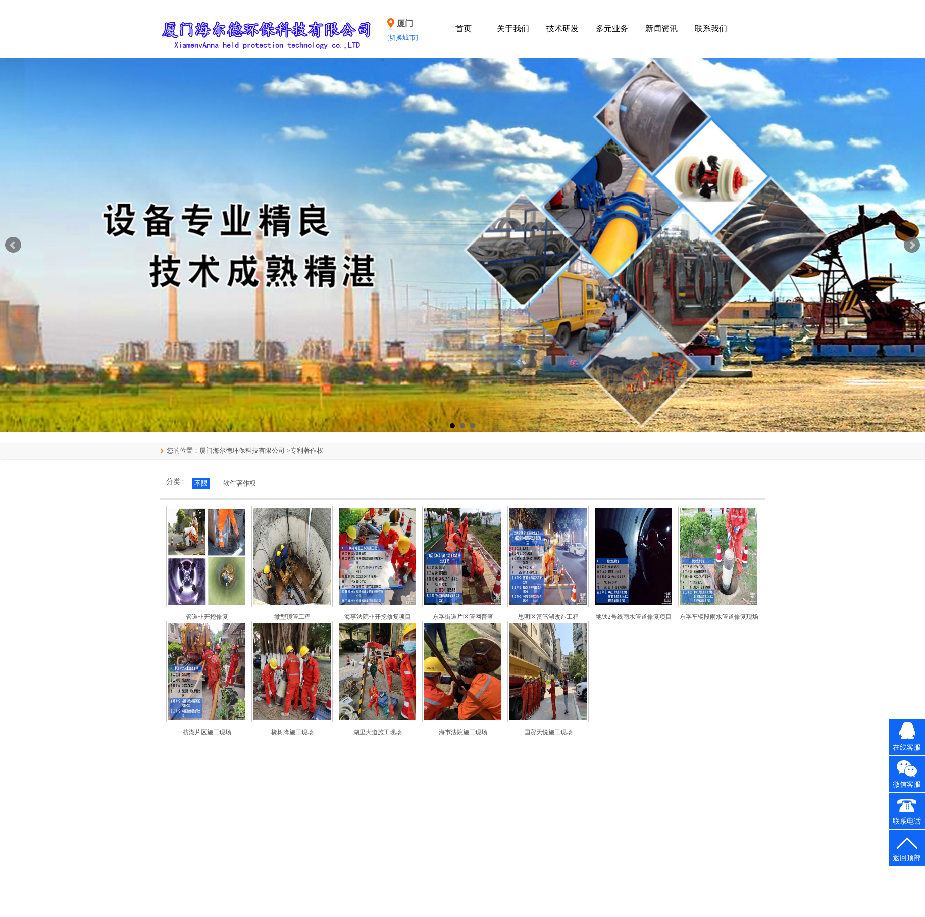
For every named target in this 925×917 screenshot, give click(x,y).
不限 (201, 483)
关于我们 (513, 28)
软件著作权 (239, 483)
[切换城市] (402, 37)
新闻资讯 (661, 28)
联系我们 (711, 28)
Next (912, 245)
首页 (463, 28)
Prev (13, 245)
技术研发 (562, 28)
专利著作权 (306, 450)
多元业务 (612, 28)
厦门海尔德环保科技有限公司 (242, 450)
